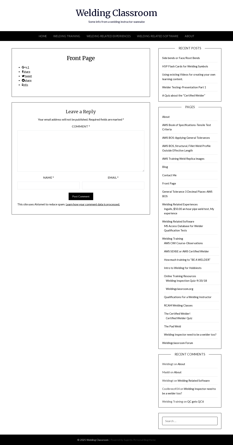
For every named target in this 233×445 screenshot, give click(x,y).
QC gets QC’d (195, 401)
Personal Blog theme (144, 439)
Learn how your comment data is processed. (93, 204)
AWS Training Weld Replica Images (183, 158)
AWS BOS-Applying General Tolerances (186, 137)
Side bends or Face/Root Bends (181, 58)
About (189, 36)
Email (113, 177)
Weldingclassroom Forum (177, 342)
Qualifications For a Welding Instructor (188, 297)
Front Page (169, 183)
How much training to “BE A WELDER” (187, 259)
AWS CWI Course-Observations (183, 243)
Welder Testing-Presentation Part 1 (184, 87)
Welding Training (66, 36)
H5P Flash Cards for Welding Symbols (185, 66)
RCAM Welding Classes (178, 305)
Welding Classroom (116, 12)
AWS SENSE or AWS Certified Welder (186, 251)
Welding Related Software (157, 36)
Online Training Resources (180, 276)
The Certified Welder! (177, 313)
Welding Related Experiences (109, 36)
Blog (165, 166)
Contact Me (169, 175)
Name (48, 177)
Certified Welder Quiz (179, 318)
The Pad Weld (172, 326)
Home (43, 36)
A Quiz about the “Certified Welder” (183, 95)
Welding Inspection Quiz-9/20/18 (186, 280)
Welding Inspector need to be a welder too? (190, 334)
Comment (81, 126)
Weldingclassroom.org (179, 288)
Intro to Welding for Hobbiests (183, 267)
